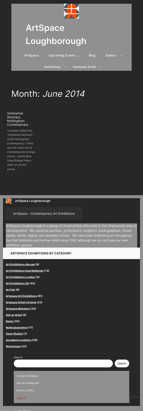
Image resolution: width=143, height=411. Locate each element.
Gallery (110, 55)
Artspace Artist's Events (21, 302)
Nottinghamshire (16, 327)
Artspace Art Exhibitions (21, 296)
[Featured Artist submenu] (101, 67)
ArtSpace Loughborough (32, 201)
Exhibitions (52, 67)
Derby (9, 321)
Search (18, 357)
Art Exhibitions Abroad (20, 264)
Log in (21, 397)
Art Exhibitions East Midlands (24, 270)
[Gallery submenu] (121, 55)
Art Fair (10, 289)
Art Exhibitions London (20, 277)
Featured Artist (84, 67)
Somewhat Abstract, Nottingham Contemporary (17, 118)
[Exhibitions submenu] (65, 67)
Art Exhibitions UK (17, 283)
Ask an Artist (14, 314)
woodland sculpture (18, 340)
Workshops (13, 346)
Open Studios (14, 333)
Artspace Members (18, 308)
